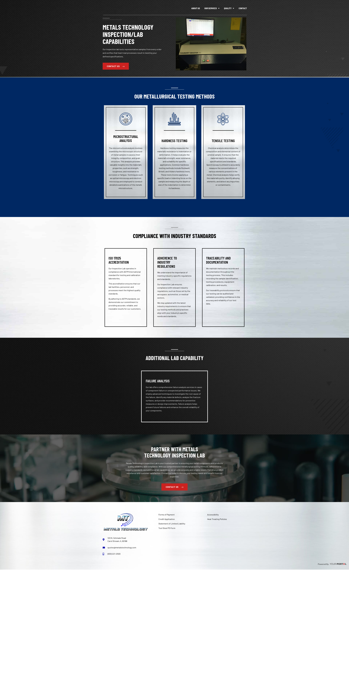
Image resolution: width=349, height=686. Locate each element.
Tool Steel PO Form (166, 528)
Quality (229, 8)
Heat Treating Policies (217, 519)
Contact (243, 8)
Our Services (212, 8)
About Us (195, 8)
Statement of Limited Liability (171, 523)
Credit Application (166, 519)
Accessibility (213, 514)
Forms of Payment (166, 514)
